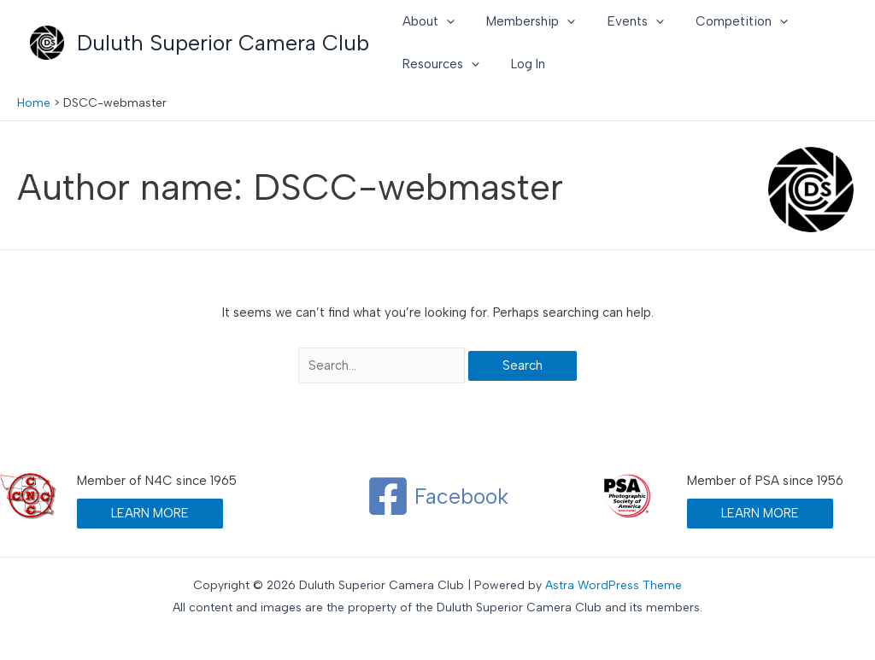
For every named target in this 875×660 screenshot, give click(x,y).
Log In (519, 64)
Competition (719, 21)
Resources (437, 64)
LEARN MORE (150, 513)
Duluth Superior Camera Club (223, 42)
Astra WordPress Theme (614, 585)
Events (619, 21)
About (425, 21)
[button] (443, 21)
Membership (521, 21)
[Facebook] (437, 496)
